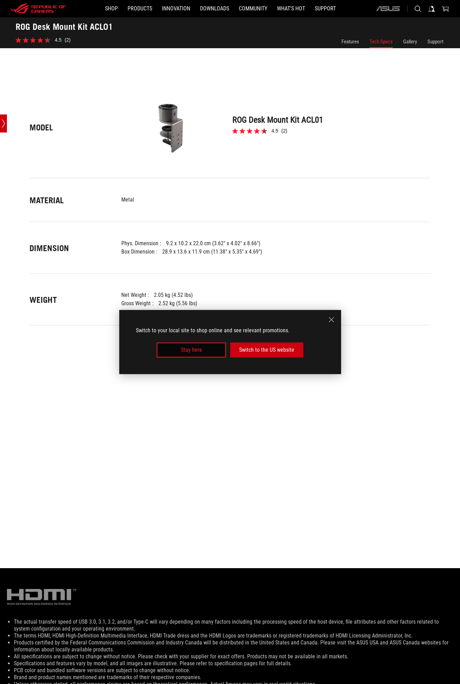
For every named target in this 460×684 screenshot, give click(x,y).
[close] (331, 320)
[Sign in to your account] (431, 8)
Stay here (191, 350)
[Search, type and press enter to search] (418, 8)
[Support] (325, 8)
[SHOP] (111, 8)
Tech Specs (381, 42)
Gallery (410, 42)
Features (350, 42)
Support (435, 42)
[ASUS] (388, 8)
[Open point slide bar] (3, 123)
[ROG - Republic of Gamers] (38, 8)
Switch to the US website (266, 350)
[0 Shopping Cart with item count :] (445, 8)
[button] (140, 8)
